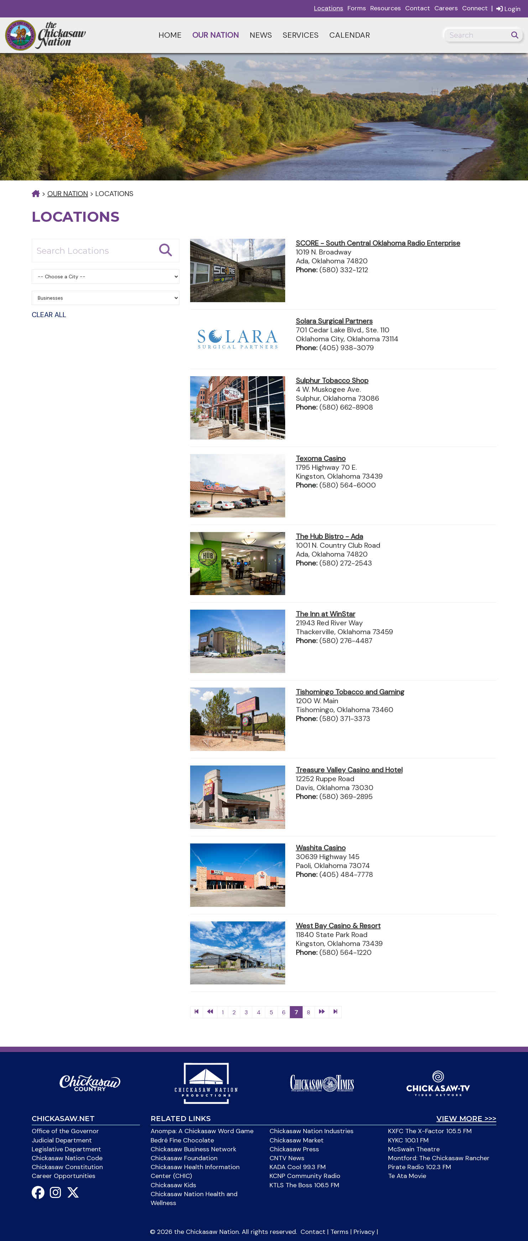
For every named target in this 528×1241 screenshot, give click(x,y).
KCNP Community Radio (305, 1176)
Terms (339, 1231)
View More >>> (466, 1118)
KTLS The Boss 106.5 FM (304, 1185)
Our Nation (215, 35)
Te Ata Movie (407, 1176)
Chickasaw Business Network (193, 1149)
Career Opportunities (63, 1176)
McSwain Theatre (414, 1149)
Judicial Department (62, 1140)
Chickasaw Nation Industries (312, 1131)
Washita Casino (321, 847)
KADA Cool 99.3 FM (298, 1167)
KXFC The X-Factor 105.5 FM (430, 1131)
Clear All (49, 314)
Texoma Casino (321, 458)
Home (170, 35)
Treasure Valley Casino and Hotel (349, 769)
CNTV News (287, 1158)
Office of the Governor (65, 1131)
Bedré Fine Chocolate (182, 1140)
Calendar (349, 35)
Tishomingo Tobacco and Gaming (350, 691)
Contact (417, 8)
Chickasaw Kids (173, 1185)
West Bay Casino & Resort (338, 925)
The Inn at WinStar (325, 614)
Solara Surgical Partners (334, 321)
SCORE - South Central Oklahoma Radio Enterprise (378, 243)
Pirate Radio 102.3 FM (419, 1167)
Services (301, 35)
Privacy (364, 1231)
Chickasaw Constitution (67, 1167)
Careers (446, 8)
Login (508, 8)
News (261, 35)
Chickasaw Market (297, 1140)
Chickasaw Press (294, 1149)
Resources (385, 8)
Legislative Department (66, 1149)
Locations (328, 8)
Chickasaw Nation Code (67, 1158)
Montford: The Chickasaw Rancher (439, 1158)
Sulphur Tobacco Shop (332, 380)
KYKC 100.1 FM (408, 1140)
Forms (356, 8)
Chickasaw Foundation (184, 1158)
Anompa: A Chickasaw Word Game (202, 1131)
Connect (475, 8)
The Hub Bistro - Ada (329, 536)
